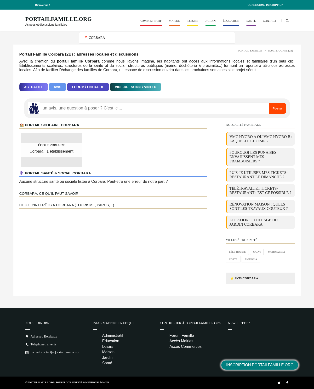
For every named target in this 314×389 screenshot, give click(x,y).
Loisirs (192, 21)
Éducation (231, 21)
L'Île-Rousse (237, 252)
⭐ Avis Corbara (244, 278)
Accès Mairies (182, 341)
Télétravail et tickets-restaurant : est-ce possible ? (260, 190)
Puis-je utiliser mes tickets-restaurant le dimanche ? (258, 175)
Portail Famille (250, 50)
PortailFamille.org (58, 19)
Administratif (151, 21)
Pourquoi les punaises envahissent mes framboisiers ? (252, 156)
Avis (57, 87)
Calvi (257, 252)
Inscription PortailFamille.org (259, 365)
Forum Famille (182, 335)
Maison (174, 21)
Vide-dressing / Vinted (135, 87)
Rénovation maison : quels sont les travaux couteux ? (258, 206)
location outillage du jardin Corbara (253, 222)
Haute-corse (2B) (280, 50)
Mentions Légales (97, 382)
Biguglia (251, 259)
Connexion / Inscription (265, 4)
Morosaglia (276, 252)
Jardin (211, 21)
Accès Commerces (186, 346)
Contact (269, 21)
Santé (251, 21)
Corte (233, 259)
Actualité (33, 87)
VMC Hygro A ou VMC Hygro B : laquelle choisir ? (260, 139)
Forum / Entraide (88, 87)
